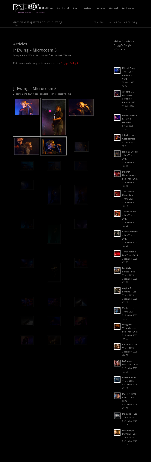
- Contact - (119, 49)
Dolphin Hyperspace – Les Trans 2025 (130, 175)
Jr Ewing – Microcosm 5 (34, 50)
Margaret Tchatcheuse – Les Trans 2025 (130, 328)
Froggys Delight (69, 63)
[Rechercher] (16, 25)
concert (44, 55)
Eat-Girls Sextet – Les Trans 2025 (128, 272)
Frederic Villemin (63, 55)
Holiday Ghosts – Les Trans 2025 (130, 155)
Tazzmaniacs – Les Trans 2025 (129, 215)
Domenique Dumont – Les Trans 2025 (129, 434)
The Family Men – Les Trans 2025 (128, 195)
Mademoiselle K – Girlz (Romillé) (129, 119)
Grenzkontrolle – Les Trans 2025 (130, 235)
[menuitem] (27, 8)
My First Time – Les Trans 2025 (129, 397)
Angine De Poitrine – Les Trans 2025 (129, 292)
